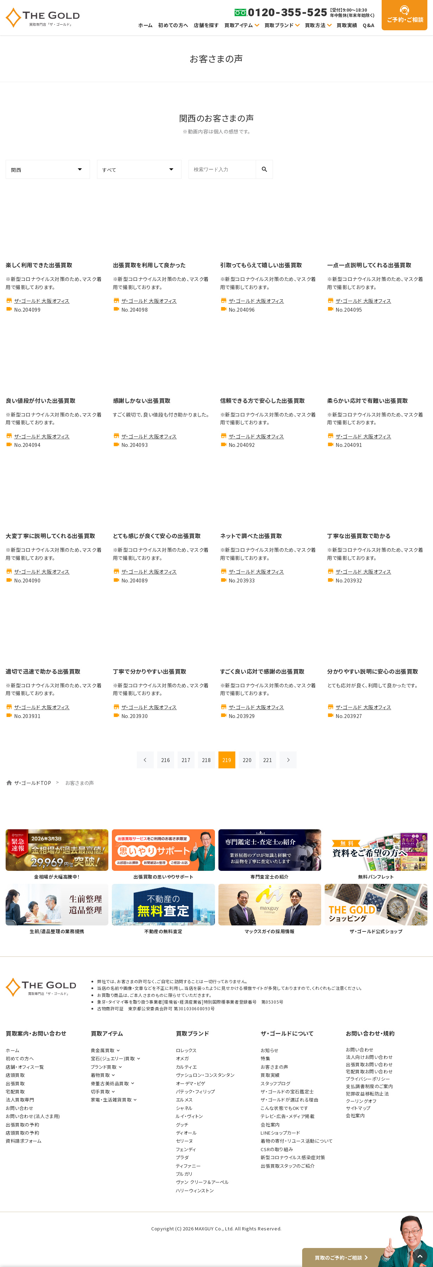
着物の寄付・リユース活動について (297, 1140)
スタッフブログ (275, 1083)
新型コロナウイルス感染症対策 (293, 1157)
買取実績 (347, 25)
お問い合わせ (20, 1108)
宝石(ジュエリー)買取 (113, 1058)
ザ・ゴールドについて (287, 1033)
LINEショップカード (280, 1132)
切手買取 (100, 1091)
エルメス (184, 1099)
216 (165, 759)
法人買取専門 (20, 1099)
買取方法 (315, 25)
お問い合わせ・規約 (370, 1033)
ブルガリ (184, 1174)
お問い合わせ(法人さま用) (33, 1116)
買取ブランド (279, 25)
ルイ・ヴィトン (189, 1116)
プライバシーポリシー (368, 1078)
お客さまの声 (274, 1066)
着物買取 (100, 1075)
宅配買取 (15, 1091)
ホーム (145, 25)
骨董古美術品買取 (110, 1083)
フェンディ (186, 1149)
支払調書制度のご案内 (369, 1086)
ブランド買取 (104, 1066)
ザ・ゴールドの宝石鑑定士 (287, 1091)
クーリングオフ (361, 1101)
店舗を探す (206, 25)
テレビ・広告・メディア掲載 (287, 1116)
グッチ (182, 1124)
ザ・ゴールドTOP (32, 782)
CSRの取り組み (277, 1149)
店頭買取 (15, 1075)
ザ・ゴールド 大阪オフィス (42, 300)
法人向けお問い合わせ (369, 1057)
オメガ (182, 1058)
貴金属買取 (103, 1050)
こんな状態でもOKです (284, 1108)
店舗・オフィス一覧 (25, 1066)
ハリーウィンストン (195, 1190)
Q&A (369, 25)
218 (206, 759)
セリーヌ (184, 1140)
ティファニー (188, 1165)
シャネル (184, 1108)
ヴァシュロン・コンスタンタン (205, 1075)
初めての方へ (173, 25)
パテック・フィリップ (195, 1091)
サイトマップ (358, 1108)
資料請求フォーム (24, 1140)
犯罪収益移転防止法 (367, 1093)
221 (267, 759)
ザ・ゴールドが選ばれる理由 (289, 1099)
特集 (265, 1058)
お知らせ (270, 1050)
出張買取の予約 (22, 1124)
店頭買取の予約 (22, 1132)
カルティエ (186, 1066)
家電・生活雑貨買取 (111, 1099)
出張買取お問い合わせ (369, 1064)
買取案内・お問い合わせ (36, 1033)
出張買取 (15, 1083)
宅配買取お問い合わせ (369, 1071)
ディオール (186, 1132)
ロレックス (186, 1050)
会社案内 (270, 1124)
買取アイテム (238, 25)
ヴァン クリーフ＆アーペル (202, 1182)
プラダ (182, 1157)
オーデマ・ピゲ (191, 1083)
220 (247, 759)
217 (186, 759)
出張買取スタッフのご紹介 (287, 1165)
